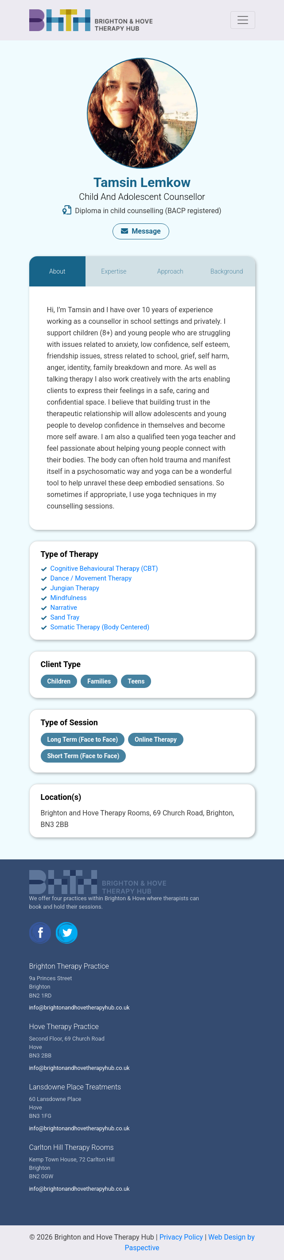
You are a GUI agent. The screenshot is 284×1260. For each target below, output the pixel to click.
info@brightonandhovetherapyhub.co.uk (79, 1007)
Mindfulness (69, 598)
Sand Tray (65, 617)
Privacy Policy (181, 1237)
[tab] (57, 271)
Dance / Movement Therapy (91, 578)
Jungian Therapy (75, 588)
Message (140, 231)
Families (99, 681)
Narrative (64, 608)
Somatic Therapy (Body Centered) (100, 627)
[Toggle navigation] (242, 20)
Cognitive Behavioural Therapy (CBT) (104, 568)
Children (59, 681)
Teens (136, 681)
